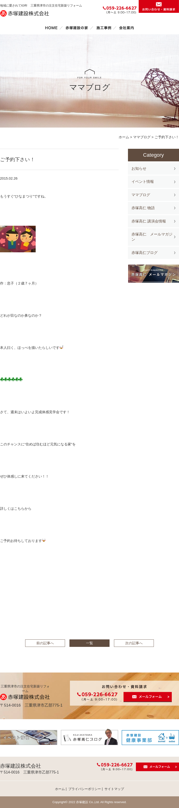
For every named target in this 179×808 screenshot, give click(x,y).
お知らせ (138, 168)
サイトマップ (114, 789)
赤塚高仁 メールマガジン (151, 236)
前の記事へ (45, 643)
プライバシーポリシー (84, 789)
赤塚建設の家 (77, 28)
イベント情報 (142, 182)
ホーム (51, 28)
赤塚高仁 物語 (143, 208)
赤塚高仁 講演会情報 (148, 221)
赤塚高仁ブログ (144, 253)
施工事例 (103, 28)
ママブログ (140, 195)
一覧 (89, 643)
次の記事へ (134, 643)
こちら (19, 508)
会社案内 (126, 28)
